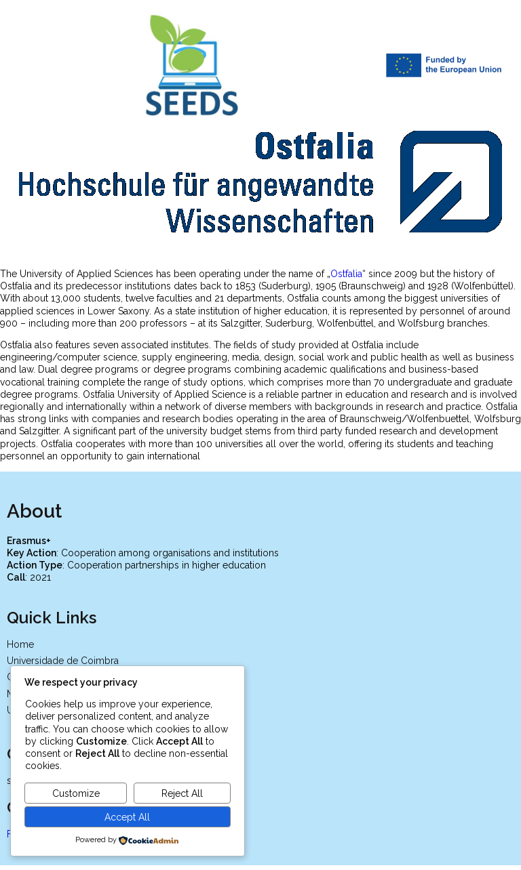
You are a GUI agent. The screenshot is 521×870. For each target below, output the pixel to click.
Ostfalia (346, 271)
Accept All (127, 817)
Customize (76, 793)
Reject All (182, 793)
